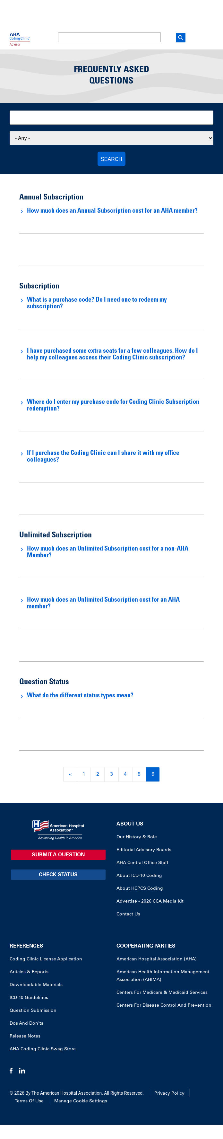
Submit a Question (58, 855)
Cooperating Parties (146, 946)
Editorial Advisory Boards (143, 850)
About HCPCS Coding (139, 889)
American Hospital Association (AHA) (156, 959)
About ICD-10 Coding (139, 876)
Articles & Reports (29, 972)
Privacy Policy (169, 1093)
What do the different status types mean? (80, 696)
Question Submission (33, 1011)
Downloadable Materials (36, 985)
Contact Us (128, 914)
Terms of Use (29, 1101)
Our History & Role (136, 837)
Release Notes (25, 1036)
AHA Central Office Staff (142, 863)
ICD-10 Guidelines (29, 998)
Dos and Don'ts (26, 1023)
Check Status (58, 875)
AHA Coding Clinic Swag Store (43, 1049)
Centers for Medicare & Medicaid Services (162, 993)
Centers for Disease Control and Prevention (163, 1005)
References (26, 946)
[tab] (111, 211)
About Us (129, 824)
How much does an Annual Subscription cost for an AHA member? (112, 211)
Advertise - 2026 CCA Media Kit (150, 901)
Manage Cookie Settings (80, 1101)
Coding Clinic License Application (46, 959)
